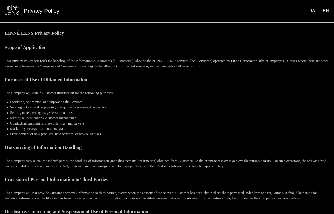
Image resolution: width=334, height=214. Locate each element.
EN (326, 10)
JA (312, 10)
